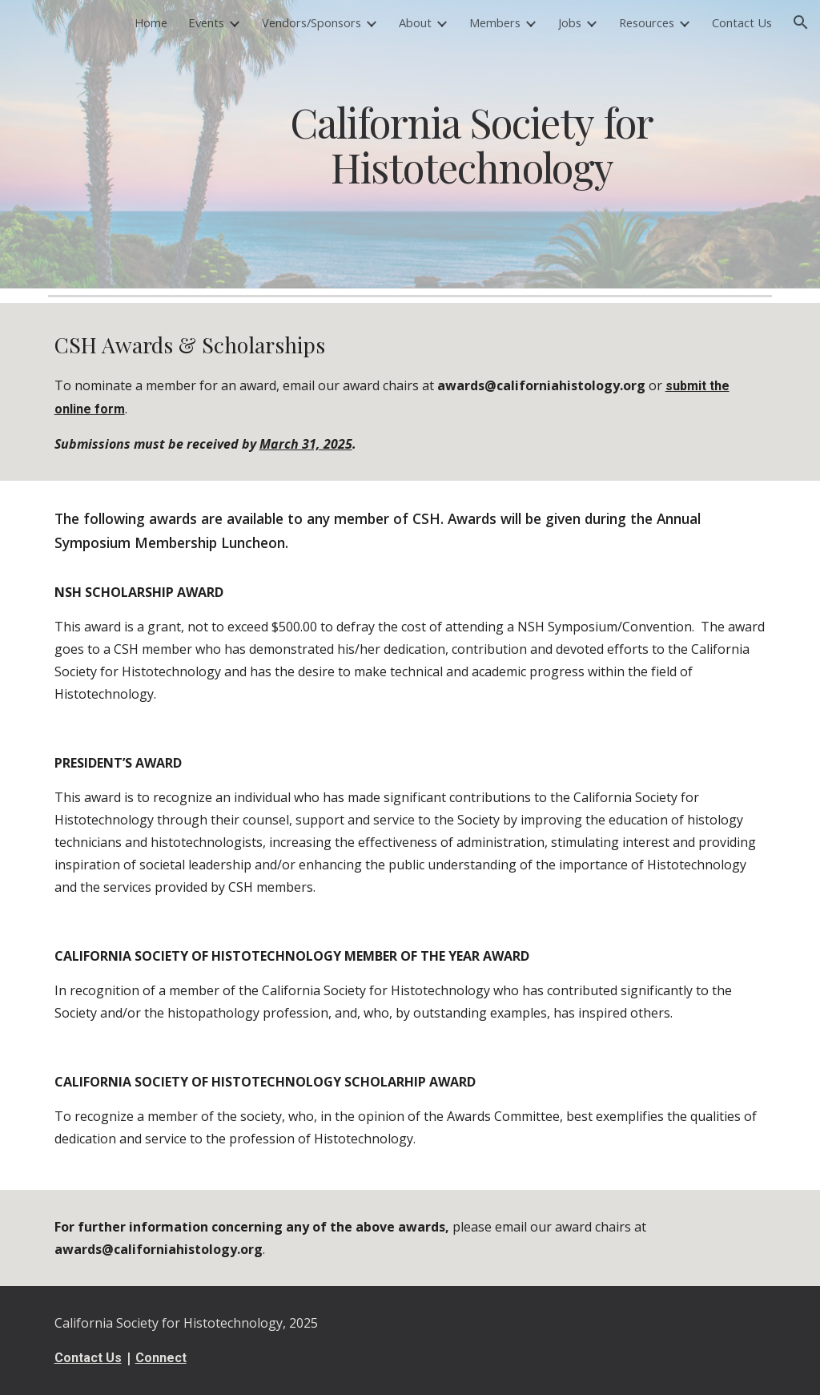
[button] (801, 22)
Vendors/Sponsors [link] (311, 22)
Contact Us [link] (742, 22)
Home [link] (151, 22)
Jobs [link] (569, 22)
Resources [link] (646, 22)
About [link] (415, 22)
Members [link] (495, 22)
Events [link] (206, 22)
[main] (471, 144)
